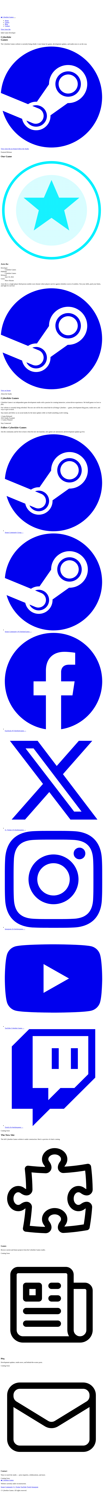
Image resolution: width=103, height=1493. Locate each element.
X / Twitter (16, 1487)
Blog (6, 24)
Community (9, 1487)
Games (7, 22)
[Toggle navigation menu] (15, 17)
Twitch (29, 1487)
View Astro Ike (6, 29)
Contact (7, 26)
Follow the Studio (23, 149)
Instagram (35, 1487)
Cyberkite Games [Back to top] (7, 1480)
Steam (3, 1487)
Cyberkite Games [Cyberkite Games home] (7, 17)
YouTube (24, 1487)
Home (7, 20)
